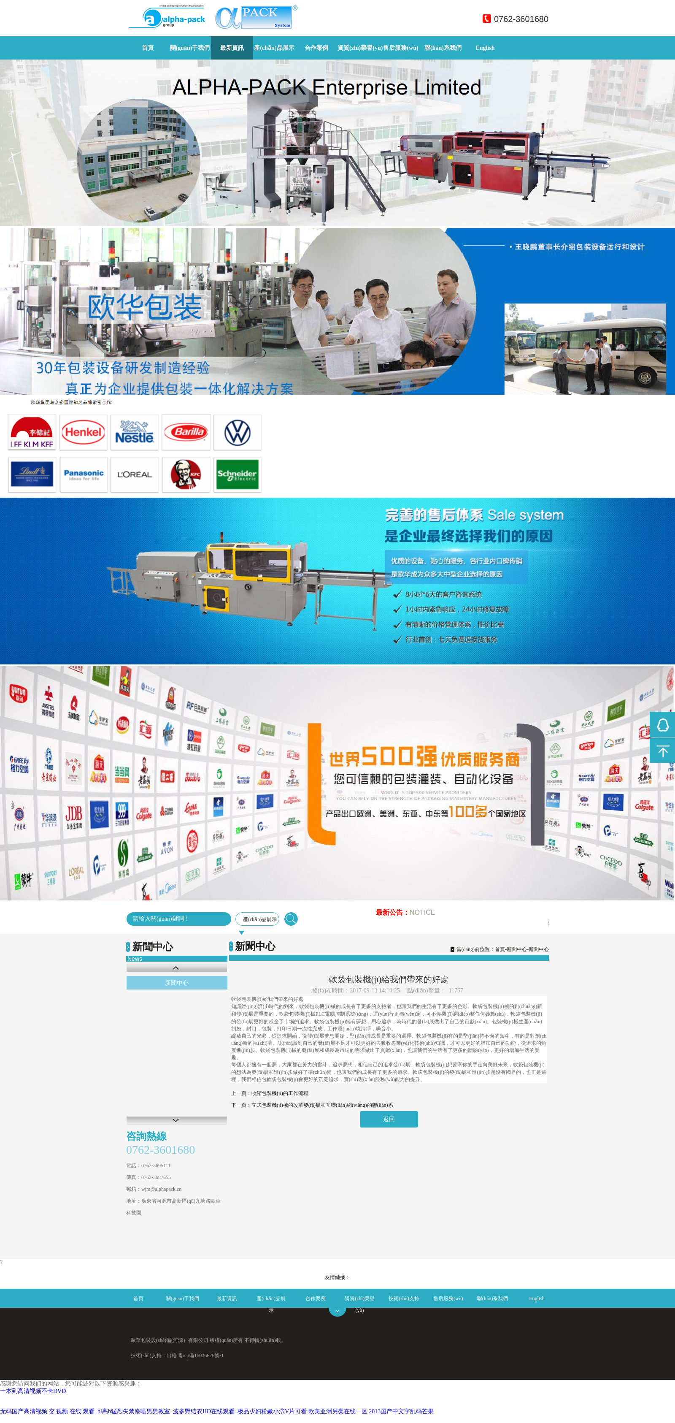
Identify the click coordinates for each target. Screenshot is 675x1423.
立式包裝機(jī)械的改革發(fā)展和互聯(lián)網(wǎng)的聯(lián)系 (322, 1105)
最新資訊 (232, 48)
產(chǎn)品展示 (274, 48)
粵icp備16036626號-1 (201, 1355)
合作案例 (316, 48)
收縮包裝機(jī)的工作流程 (279, 1093)
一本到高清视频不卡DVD (33, 1391)
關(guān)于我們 (190, 48)
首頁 (148, 48)
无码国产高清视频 (23, 1411)
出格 (172, 1355)
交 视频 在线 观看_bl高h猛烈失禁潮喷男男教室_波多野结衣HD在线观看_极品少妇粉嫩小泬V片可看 (178, 1411)
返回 (389, 1119)
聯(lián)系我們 (443, 48)
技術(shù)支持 (404, 1298)
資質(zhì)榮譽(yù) (360, 48)
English (484, 48)
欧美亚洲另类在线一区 (337, 1411)
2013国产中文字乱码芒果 (401, 1411)
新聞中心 (177, 983)
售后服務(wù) (400, 48)
